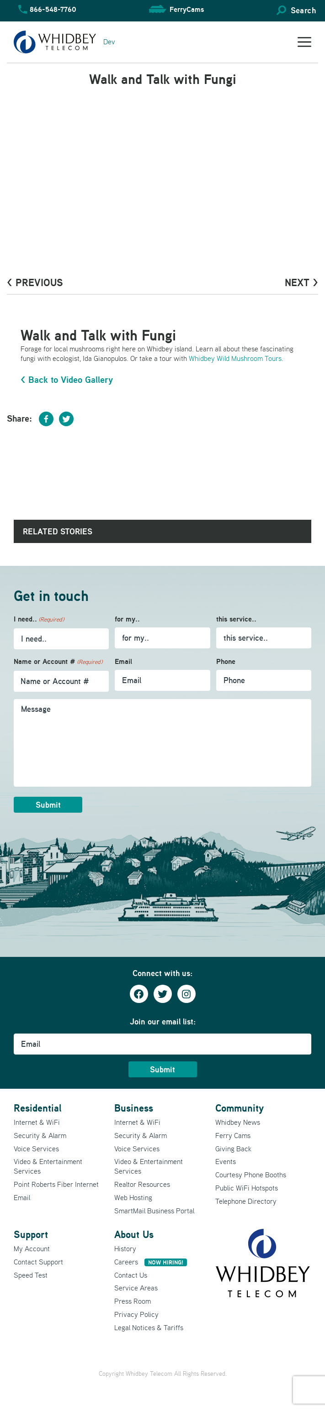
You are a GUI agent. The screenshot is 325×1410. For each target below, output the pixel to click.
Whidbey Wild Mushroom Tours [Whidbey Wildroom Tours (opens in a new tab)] (235, 358)
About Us (134, 1234)
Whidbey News (237, 1122)
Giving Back (233, 1148)
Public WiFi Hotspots (246, 1187)
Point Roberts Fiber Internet (56, 1184)
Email (123, 661)
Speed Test (31, 1274)
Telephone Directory (246, 1201)
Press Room (132, 1301)
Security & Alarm (40, 1135)
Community (239, 1108)
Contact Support (38, 1261)
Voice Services (36, 1148)
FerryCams (187, 9)
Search (303, 10)
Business (133, 1108)
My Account (32, 1248)
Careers (150, 1261)
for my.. (127, 619)
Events (225, 1161)
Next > (301, 282)
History (125, 1248)
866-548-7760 (53, 9)
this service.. (236, 619)
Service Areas (136, 1287)
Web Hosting (133, 1197)
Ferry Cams (232, 1135)
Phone (225, 661)
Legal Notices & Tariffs (148, 1327)
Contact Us (130, 1274)
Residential (37, 1108)
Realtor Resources (142, 1184)
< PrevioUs (35, 282)
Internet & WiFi (37, 1122)
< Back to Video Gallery (67, 379)
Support (31, 1234)
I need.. (39, 619)
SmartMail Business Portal (154, 1210)
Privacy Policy (136, 1314)
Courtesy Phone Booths (250, 1174)
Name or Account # (58, 662)
